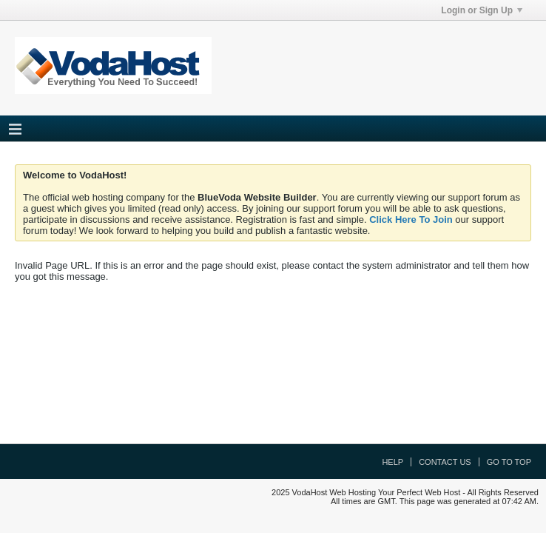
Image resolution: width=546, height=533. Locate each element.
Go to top (509, 461)
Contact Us (445, 461)
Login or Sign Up (481, 10)
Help (392, 461)
